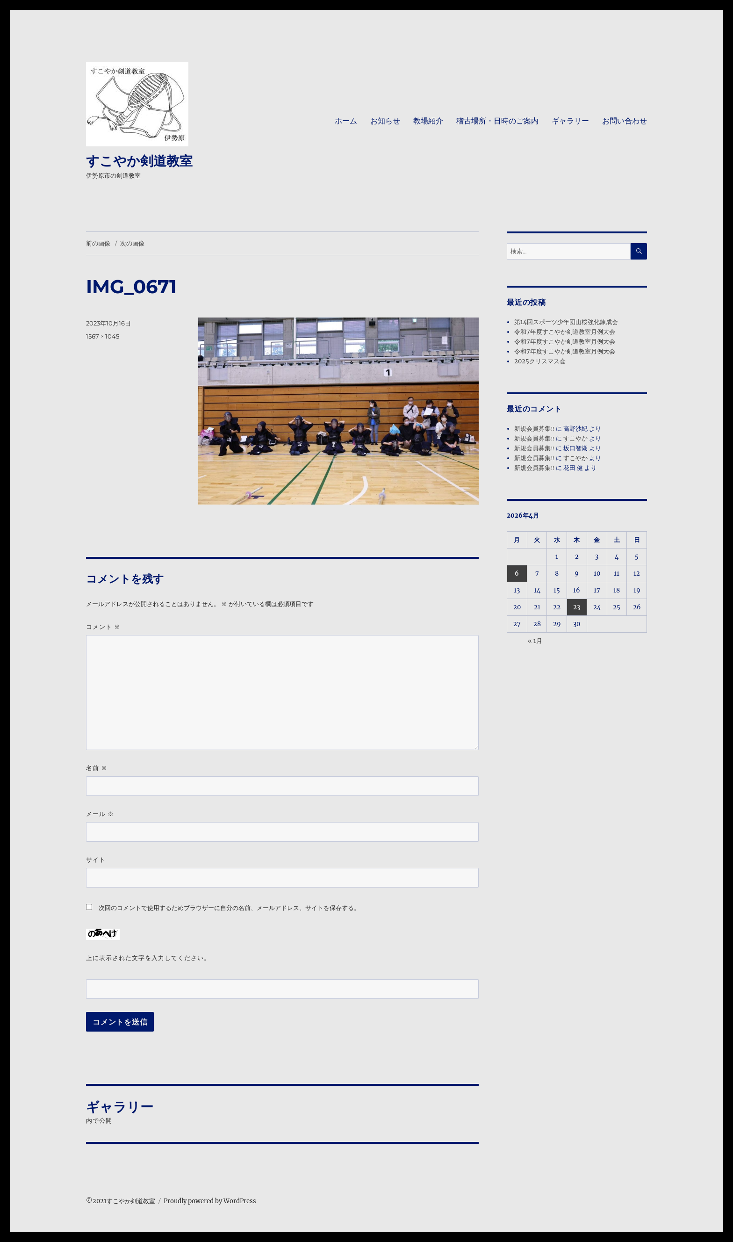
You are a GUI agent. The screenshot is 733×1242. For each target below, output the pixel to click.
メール (100, 814)
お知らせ (385, 120)
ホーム (346, 120)
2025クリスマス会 (540, 361)
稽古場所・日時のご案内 (497, 120)
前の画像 (98, 243)
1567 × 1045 (102, 336)
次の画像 (132, 243)
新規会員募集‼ (534, 429)
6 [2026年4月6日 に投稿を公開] (517, 574)
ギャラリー (570, 120)
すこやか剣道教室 (139, 161)
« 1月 (535, 641)
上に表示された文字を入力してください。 (148, 957)
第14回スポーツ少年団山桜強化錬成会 (566, 322)
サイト (96, 859)
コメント (103, 627)
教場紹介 (428, 120)
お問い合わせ (624, 120)
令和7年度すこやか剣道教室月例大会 (564, 332)
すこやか (575, 438)
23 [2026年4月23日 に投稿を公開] (576, 607)
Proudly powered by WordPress (210, 1201)
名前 (97, 768)
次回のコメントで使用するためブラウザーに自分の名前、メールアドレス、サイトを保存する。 (229, 908)
